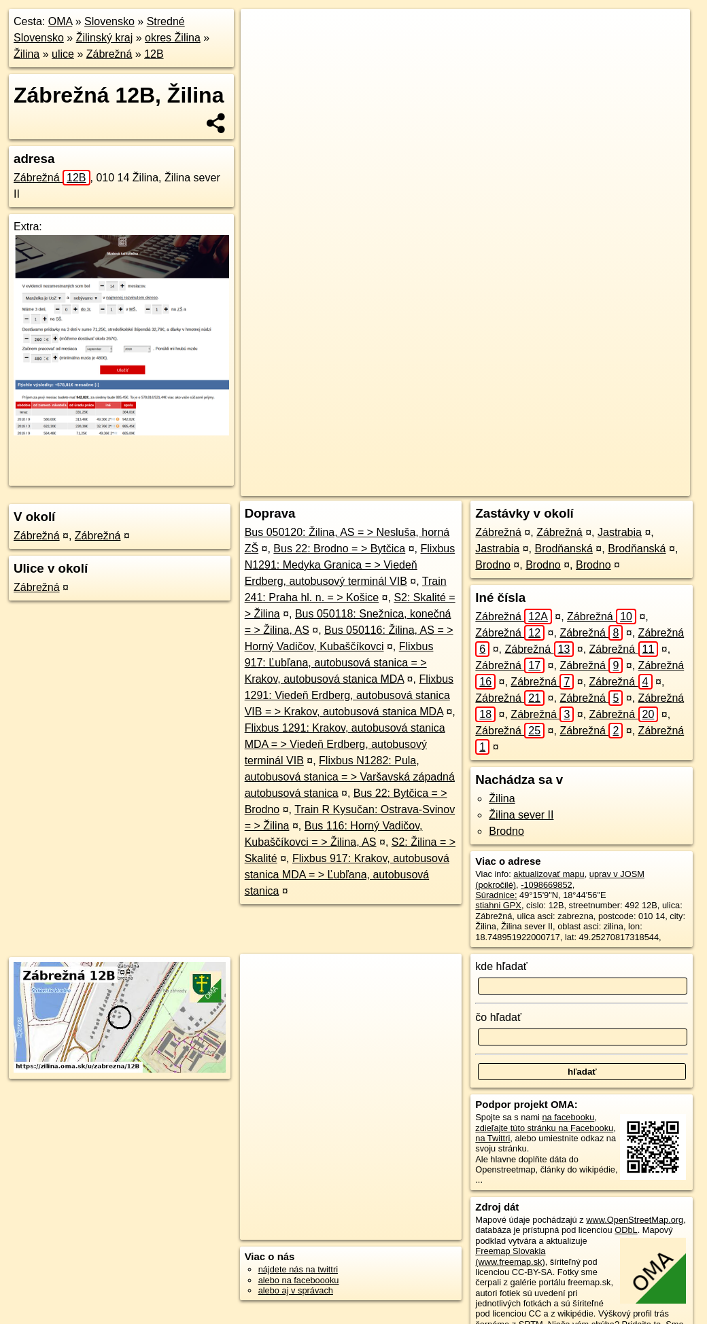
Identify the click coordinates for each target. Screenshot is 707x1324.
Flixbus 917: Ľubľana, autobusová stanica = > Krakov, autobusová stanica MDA (339, 663)
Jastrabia (620, 532)
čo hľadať (498, 1017)
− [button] (264, 53)
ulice (63, 54)
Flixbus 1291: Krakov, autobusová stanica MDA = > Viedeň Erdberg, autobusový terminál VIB (345, 744)
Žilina (26, 54)
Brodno (493, 565)
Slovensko (109, 21)
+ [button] (264, 32)
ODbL (626, 1230)
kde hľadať (501, 966)
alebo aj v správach (295, 1290)
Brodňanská (563, 548)
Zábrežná (109, 54)
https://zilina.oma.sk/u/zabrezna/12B (622, 486)
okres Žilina (173, 37)
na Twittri (492, 1138)
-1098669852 (546, 885)
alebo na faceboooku (298, 1280)
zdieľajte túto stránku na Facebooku (544, 1128)
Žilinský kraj (104, 37)
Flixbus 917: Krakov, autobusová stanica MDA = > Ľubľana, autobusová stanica (347, 875)
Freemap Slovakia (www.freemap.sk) (510, 1256)
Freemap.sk (512, 486)
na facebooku (568, 1117)
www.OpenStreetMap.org (634, 1220)
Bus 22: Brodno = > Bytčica (339, 548)
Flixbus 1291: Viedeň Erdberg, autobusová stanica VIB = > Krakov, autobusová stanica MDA (349, 695)
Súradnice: (496, 895)
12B (153, 54)
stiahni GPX (498, 905)
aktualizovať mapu (548, 874)
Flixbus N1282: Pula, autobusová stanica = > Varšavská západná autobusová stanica (350, 777)
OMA (60, 21)
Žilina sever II (521, 815)
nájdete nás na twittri (298, 1269)
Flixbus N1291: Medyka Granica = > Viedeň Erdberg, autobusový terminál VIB (350, 565)
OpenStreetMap (441, 486)
